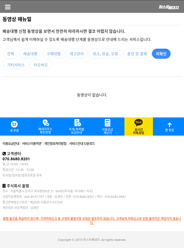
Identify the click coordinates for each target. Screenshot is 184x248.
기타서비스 (16, 64)
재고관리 (77, 53)
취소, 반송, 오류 (105, 53)
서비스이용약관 (31, 143)
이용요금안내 (11, 143)
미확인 (161, 53)
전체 (10, 53)
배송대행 (30, 53)
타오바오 (41, 64)
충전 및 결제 (137, 53)
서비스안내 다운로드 (82, 143)
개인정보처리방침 (55, 143)
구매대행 (53, 53)
